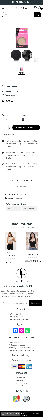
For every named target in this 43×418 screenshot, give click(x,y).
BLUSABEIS (11, 256)
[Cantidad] (5, 127)
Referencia (10, 194)
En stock (9, 198)
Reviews (21, 186)
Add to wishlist (8, 134)
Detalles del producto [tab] (21, 180)
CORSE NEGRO (32, 254)
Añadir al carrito (27, 127)
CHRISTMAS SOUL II (11, 253)
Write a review (9, 95)
